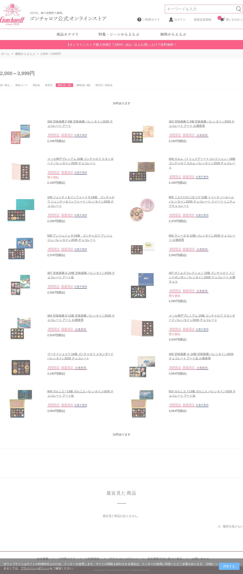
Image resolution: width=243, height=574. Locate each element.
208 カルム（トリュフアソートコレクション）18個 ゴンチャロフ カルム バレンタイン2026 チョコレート (202, 163)
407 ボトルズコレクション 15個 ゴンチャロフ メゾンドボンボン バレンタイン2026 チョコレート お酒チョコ (202, 277)
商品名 (36, 85)
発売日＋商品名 (104, 85)
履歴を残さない (233, 526)
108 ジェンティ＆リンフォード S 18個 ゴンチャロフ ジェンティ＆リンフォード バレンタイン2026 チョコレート (80, 201)
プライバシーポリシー (35, 568)
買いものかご (234, 18)
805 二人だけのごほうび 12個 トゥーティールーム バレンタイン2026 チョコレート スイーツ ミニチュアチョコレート (202, 201)
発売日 (49, 85)
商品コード (21, 85)
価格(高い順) (83, 85)
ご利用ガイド (151, 19)
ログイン (180, 19)
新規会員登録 (202, 19)
